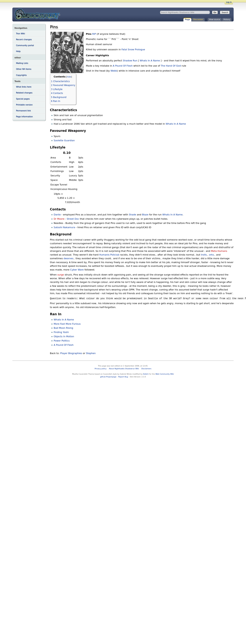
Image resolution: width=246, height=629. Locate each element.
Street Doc (73, 218)
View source (214, 19)
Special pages (23, 99)
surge (60, 274)
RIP (94, 34)
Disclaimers (146, 369)
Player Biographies (71, 353)
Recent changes (24, 39)
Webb (114, 70)
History (226, 19)
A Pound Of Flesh (123, 65)
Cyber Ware (77, 269)
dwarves (68, 258)
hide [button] (69, 77)
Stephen (91, 353)
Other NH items (23, 69)
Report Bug (123, 377)
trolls (204, 254)
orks (211, 254)
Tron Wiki (20, 33)
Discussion (198, 19)
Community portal (25, 45)
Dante (57, 214)
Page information (24, 116)
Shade (132, 214)
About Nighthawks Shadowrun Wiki (124, 369)
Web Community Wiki (164, 374)
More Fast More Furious (67, 323)
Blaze (145, 214)
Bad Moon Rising (63, 328)
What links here (23, 87)
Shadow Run (130, 60)
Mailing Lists (22, 63)
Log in (229, 2)
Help (18, 51)
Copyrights (21, 75)
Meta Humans (219, 251)
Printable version (24, 105)
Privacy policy (100, 369)
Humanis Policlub (109, 254)
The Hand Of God (171, 65)
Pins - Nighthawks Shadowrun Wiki (37, 14)
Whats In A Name (150, 60)
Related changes (24, 93)
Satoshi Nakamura (64, 227)
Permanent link (23, 110)
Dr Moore (59, 218)
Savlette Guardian (64, 140)
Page (187, 19)
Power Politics (62, 340)
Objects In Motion (64, 336)
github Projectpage (108, 377)
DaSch (146, 374)
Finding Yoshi (61, 332)
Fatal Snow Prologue (133, 49)
